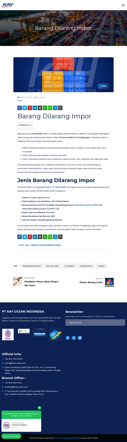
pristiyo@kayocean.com (16, 387)
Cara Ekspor (69, 266)
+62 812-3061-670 (13, 383)
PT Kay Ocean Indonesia (65, 438)
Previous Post (29, 278)
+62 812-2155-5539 (13, 359)
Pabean (101, 266)
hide (29, 125)
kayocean (41, 97)
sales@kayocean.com (15, 363)
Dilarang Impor (86, 266)
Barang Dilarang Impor (32, 266)
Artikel (104, 86)
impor (45, 134)
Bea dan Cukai (52, 266)
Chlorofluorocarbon (83, 205)
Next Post (99, 279)
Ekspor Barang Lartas (91, 282)
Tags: (15, 266)
